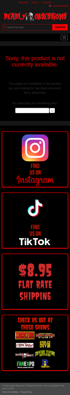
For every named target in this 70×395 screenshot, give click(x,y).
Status (35, 3)
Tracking (23, 3)
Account (46, 3)
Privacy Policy (26, 392)
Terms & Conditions (10, 392)
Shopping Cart (60, 6)
